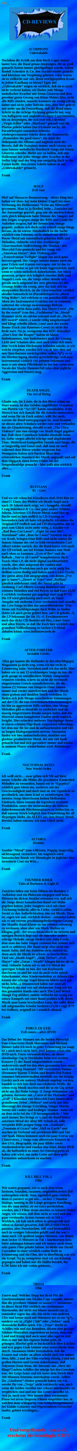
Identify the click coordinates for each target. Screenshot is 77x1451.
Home (4, 3)
